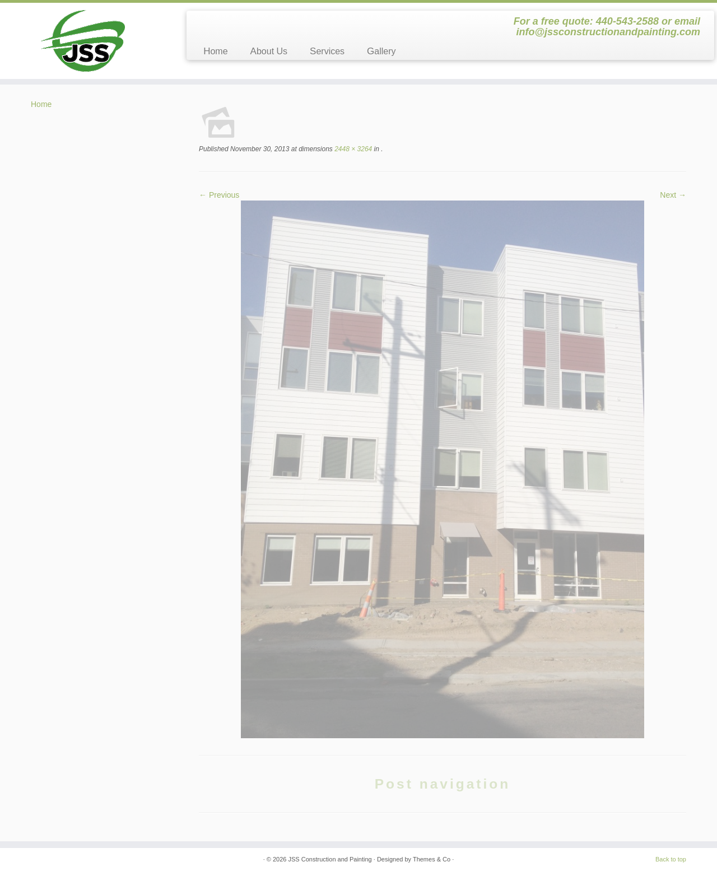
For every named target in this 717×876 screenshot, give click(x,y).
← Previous (219, 194)
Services (327, 51)
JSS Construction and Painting (330, 859)
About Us (268, 51)
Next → (673, 194)
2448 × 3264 (352, 149)
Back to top (670, 859)
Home (215, 51)
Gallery (381, 51)
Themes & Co (431, 859)
